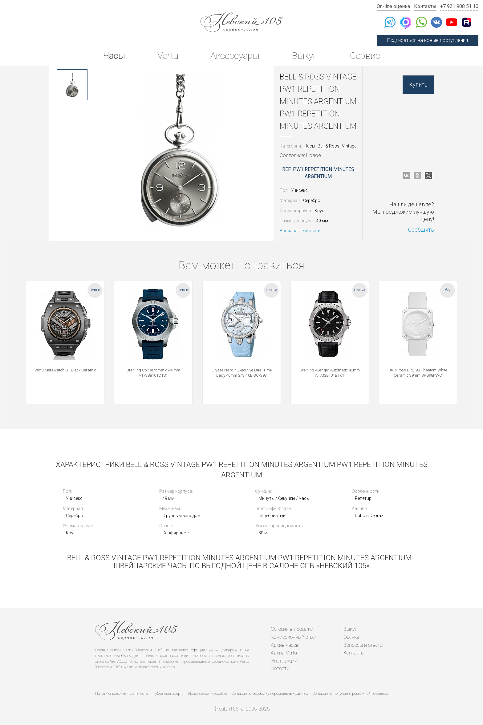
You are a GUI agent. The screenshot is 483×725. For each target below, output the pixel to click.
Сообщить (421, 229)
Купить (418, 84)
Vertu (167, 55)
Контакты (425, 6)
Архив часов (285, 645)
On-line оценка (393, 6)
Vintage (349, 146)
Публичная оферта (168, 693)
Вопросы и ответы (363, 645)
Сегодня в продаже (292, 629)
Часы (114, 55)
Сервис (365, 55)
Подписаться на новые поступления (427, 40)
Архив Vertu (284, 653)
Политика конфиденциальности (121, 693)
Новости (280, 668)
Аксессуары (234, 55)
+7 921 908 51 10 (459, 6)
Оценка (351, 637)
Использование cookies (207, 693)
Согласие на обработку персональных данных (270, 693)
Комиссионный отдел (294, 637)
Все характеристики (300, 231)
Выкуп (305, 55)
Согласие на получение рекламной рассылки (350, 693)
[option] (72, 84)
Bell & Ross (328, 146)
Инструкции (284, 661)
